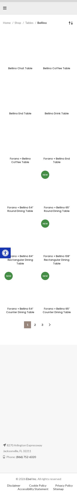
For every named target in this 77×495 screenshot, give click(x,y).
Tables (29, 22)
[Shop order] (71, 23)
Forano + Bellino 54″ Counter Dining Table (20, 310)
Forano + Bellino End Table (57, 160)
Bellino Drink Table (57, 113)
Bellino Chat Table (20, 68)
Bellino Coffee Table (56, 68)
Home (7, 22)
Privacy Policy (64, 485)
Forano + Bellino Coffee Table (20, 160)
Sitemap (58, 489)
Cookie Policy (38, 485)
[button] (5, 253)
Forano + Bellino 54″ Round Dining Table (20, 209)
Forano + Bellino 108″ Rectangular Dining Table (57, 259)
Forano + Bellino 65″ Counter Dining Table (57, 310)
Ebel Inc (31, 479)
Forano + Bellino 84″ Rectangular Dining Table (20, 259)
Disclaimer (13, 485)
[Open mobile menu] (5, 8)
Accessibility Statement (33, 489)
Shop (18, 22)
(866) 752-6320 (26, 457)
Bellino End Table (20, 113)
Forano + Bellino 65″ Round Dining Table (57, 209)
